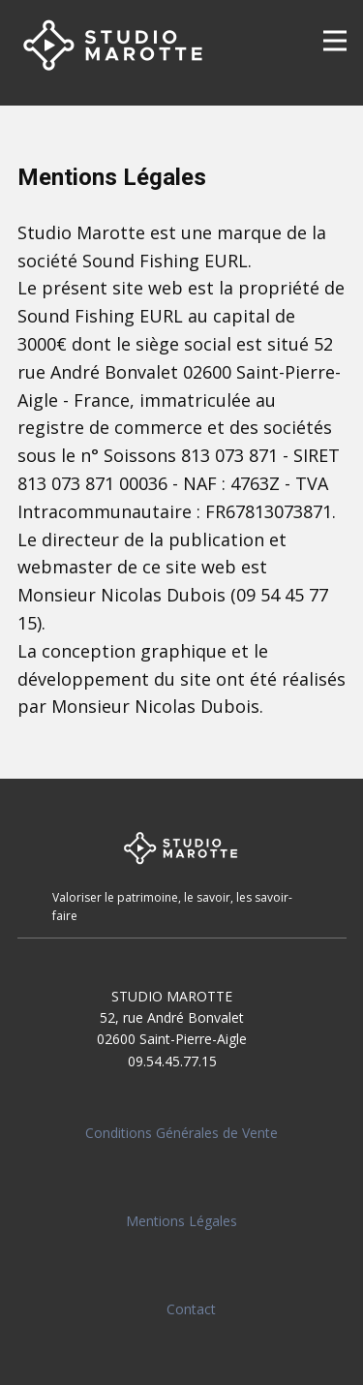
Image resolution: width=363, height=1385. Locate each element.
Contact (191, 1309)
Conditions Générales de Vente (181, 1132)
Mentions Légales (181, 1221)
